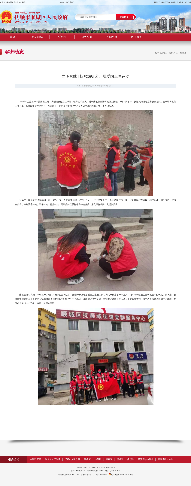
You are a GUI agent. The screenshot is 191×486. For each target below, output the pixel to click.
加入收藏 (187, 2)
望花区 (109, 459)
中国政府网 (35, 459)
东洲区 (98, 459)
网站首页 (157, 2)
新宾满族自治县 (145, 459)
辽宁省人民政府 (52, 459)
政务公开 (164, 2)
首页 (163, 53)
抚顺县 (130, 459)
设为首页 (180, 2)
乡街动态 (183, 53)
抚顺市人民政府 (72, 459)
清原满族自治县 (165, 459)
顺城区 (120, 459)
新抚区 (87, 459)
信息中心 (172, 53)
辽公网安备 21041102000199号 (120, 475)
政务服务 (172, 2)
